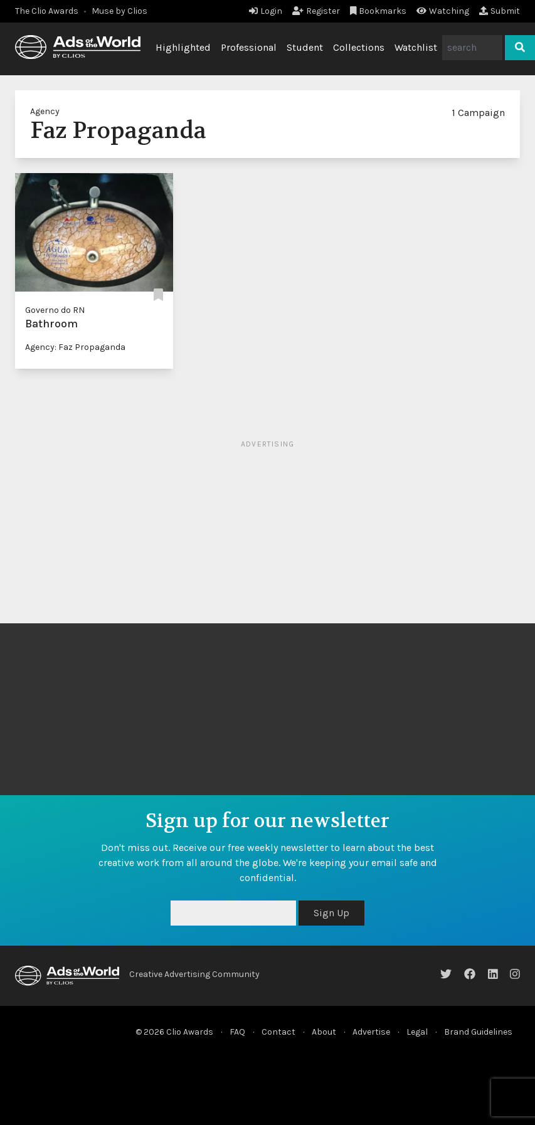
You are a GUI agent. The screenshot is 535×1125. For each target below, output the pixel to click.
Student (305, 47)
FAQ (237, 1032)
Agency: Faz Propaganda (75, 347)
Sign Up (331, 913)
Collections (358, 47)
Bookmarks (378, 11)
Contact (278, 1032)
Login (265, 11)
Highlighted (183, 47)
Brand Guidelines (478, 1032)
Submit (499, 11)
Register (316, 11)
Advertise (371, 1032)
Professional (249, 47)
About (324, 1032)
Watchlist (416, 47)
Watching (442, 11)
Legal (417, 1032)
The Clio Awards (46, 11)
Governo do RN (55, 310)
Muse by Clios (119, 11)
